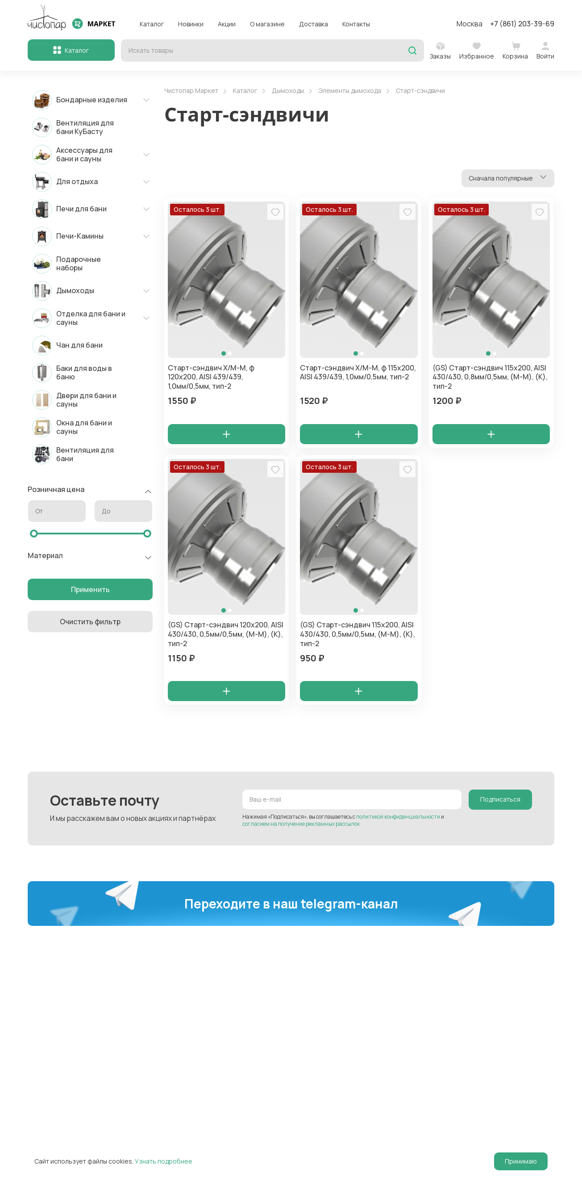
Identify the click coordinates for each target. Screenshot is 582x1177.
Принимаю (521, 1161)
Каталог (152, 24)
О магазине (267, 24)
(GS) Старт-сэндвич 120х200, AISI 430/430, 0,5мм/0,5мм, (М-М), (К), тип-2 (225, 635)
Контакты (356, 24)
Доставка (313, 24)
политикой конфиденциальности (398, 818)
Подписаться (500, 801)
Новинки (191, 24)
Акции (227, 24)
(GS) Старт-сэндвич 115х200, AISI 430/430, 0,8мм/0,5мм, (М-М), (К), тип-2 (490, 377)
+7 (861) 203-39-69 (522, 24)
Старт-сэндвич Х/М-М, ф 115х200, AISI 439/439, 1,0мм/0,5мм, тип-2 (358, 372)
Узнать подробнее (163, 1161)
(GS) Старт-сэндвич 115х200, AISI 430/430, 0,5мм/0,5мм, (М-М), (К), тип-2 (357, 635)
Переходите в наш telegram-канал (291, 904)
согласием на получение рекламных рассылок (301, 825)
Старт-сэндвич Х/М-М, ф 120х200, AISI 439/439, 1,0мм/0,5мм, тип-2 (211, 377)
